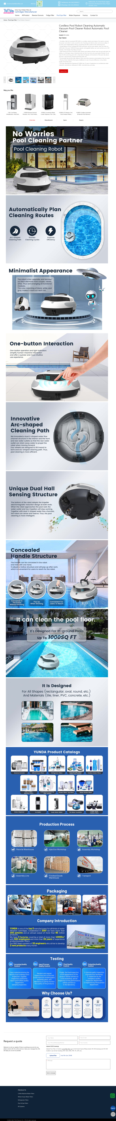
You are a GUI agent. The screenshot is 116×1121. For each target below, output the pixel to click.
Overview (32, 120)
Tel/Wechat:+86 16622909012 (70, 2)
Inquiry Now (63, 71)
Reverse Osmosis (37, 15)
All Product (25, 15)
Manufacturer (49, 120)
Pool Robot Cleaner (23, 20)
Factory (85, 15)
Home (17, 15)
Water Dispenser (74, 15)
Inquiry (81, 120)
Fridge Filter (50, 15)
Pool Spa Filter (61, 15)
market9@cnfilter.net (67, 1049)
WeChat (33, 4)
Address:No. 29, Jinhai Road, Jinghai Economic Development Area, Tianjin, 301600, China (99, 3)
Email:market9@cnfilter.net (15, 4)
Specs (65, 120)
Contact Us (94, 15)
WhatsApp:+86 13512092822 (70, 5)
